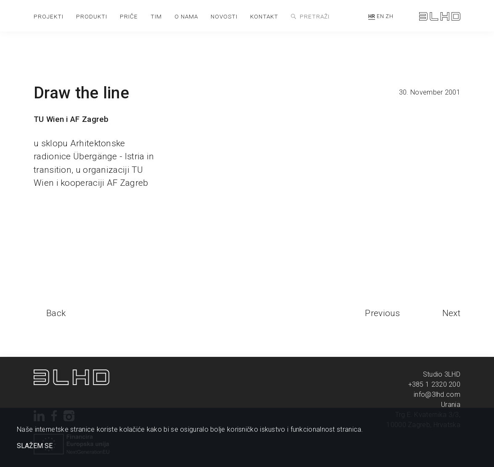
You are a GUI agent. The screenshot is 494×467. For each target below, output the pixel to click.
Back (56, 313)
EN (380, 16)
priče (129, 16)
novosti (224, 16)
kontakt (264, 16)
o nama (186, 16)
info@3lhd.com (437, 394)
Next (451, 313)
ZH (389, 16)
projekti (48, 16)
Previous (382, 313)
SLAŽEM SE (35, 446)
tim (156, 16)
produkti (91, 16)
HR (371, 16)
